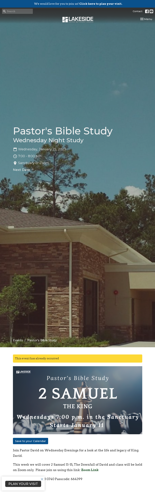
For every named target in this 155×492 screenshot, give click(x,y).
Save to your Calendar (30, 441)
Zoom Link (90, 470)
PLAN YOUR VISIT (23, 484)
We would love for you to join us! (78, 3)
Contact (137, 11)
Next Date (23, 169)
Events (18, 340)
